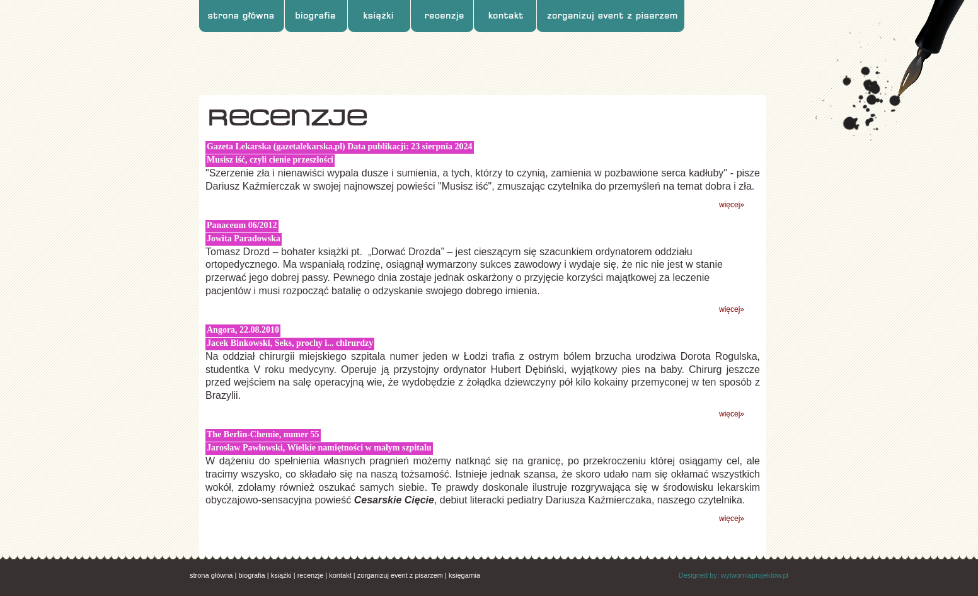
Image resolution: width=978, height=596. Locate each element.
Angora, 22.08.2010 (243, 330)
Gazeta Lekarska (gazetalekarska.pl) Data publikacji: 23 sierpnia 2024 (340, 146)
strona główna (211, 575)
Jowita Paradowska (243, 238)
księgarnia (464, 575)
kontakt (340, 575)
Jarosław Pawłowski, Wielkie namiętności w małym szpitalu (319, 447)
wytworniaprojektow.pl (754, 575)
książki (281, 575)
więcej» (731, 204)
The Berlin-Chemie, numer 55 (263, 434)
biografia (251, 575)
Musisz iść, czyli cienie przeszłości (270, 159)
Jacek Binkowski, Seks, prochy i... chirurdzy (290, 343)
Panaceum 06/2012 (242, 225)
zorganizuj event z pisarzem (400, 575)
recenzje (310, 575)
